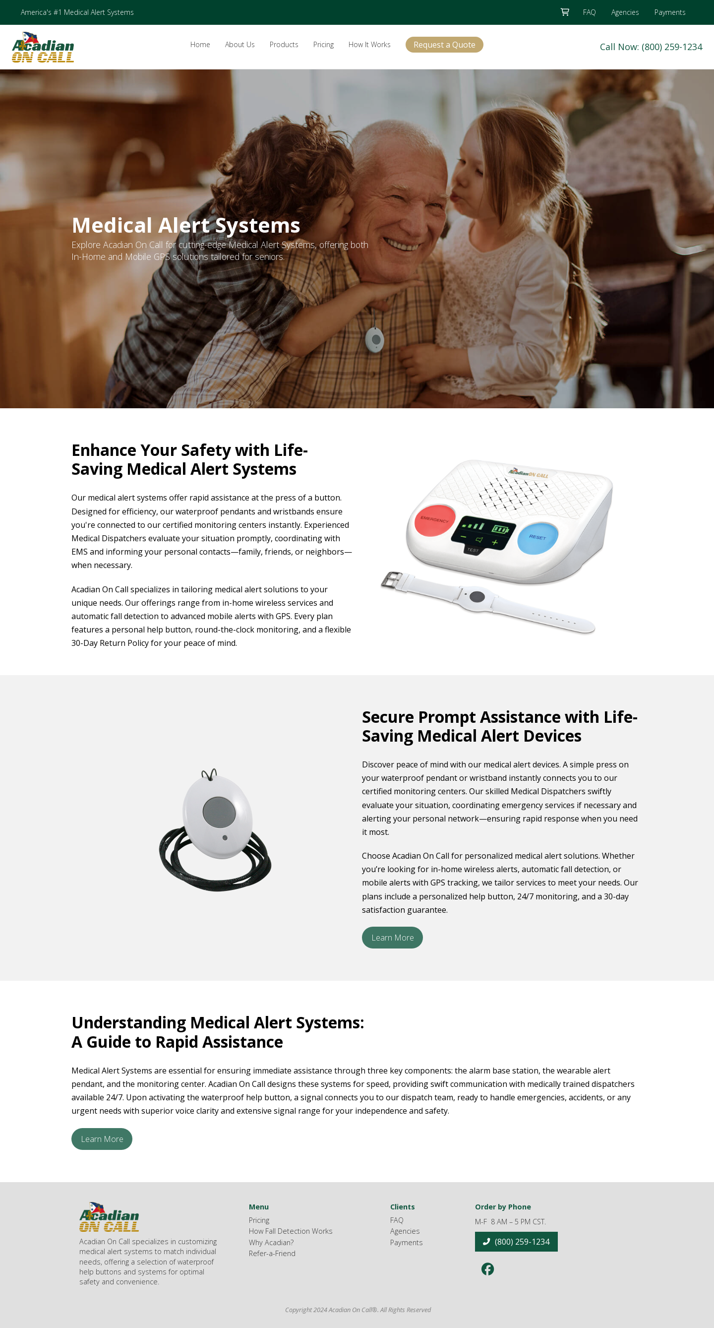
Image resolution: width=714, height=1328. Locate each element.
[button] (564, 12)
